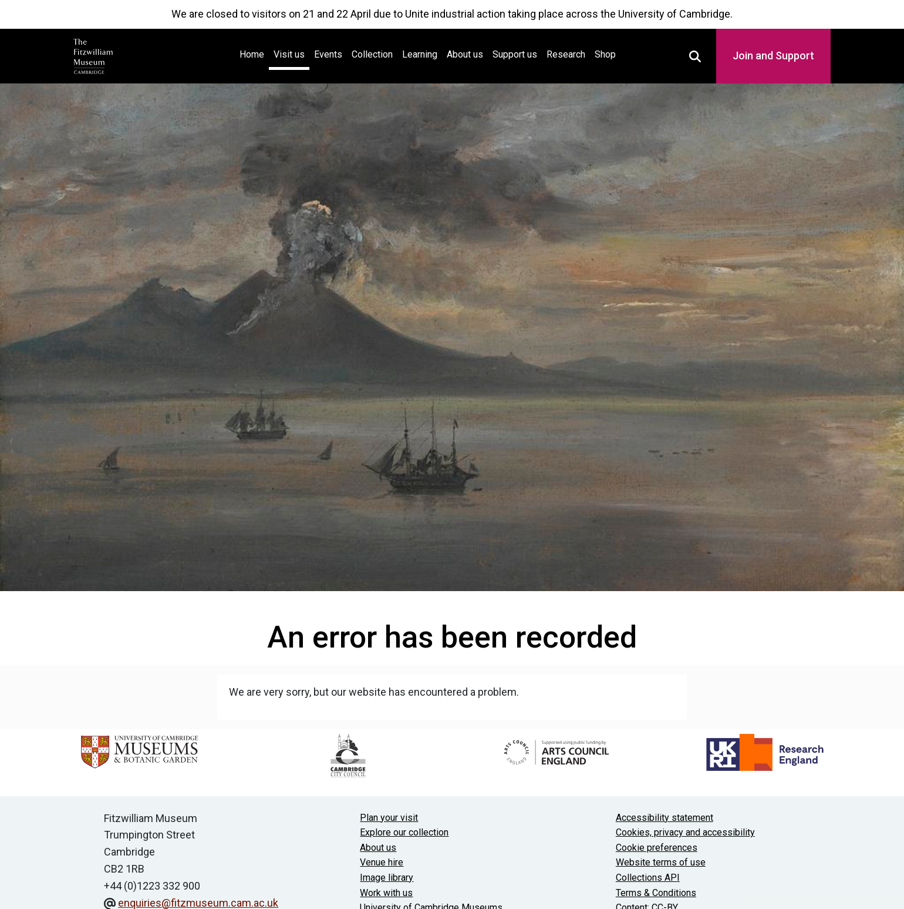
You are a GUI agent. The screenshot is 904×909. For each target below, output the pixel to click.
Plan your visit (389, 817)
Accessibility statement (664, 817)
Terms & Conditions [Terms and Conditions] (656, 892)
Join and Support (773, 55)
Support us (515, 54)
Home (254, 53)
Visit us (289, 54)
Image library (386, 877)
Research (566, 54)
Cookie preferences (656, 847)
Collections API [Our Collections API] (648, 877)
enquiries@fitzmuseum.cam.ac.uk (198, 903)
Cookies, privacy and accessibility (685, 832)
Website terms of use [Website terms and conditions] (661, 862)
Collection (372, 54)
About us (465, 54)
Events (328, 54)
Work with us (386, 892)
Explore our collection (404, 832)
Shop (605, 54)
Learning (419, 54)
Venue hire (381, 862)
